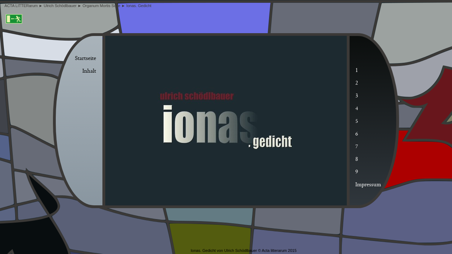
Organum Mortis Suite (102, 6)
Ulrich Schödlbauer (61, 6)
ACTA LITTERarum (22, 6)
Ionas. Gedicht (139, 6)
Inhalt (89, 71)
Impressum (368, 185)
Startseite (85, 58)
